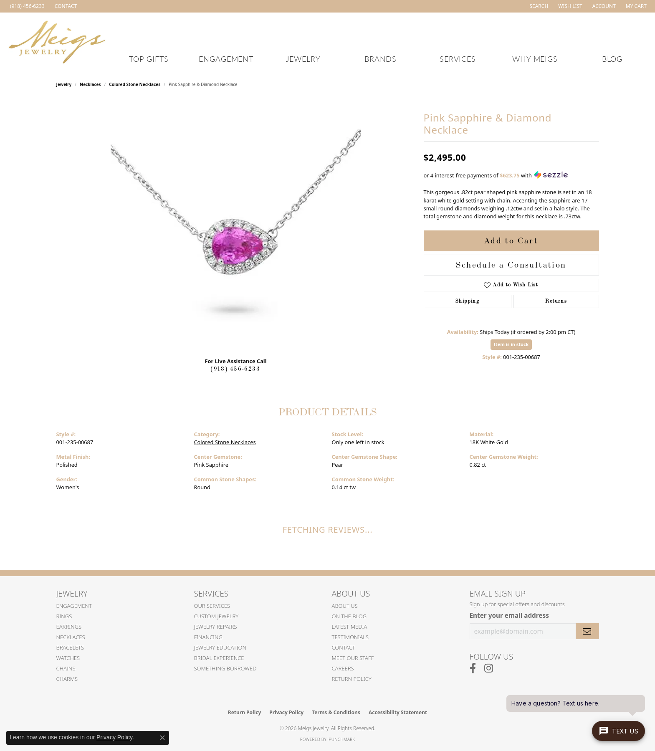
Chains (66, 668)
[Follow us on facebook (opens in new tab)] (473, 668)
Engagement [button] (226, 58)
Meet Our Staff (353, 658)
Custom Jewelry (216, 616)
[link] (26, 6)
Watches (68, 658)
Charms (67, 679)
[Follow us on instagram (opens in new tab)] (488, 668)
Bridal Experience (219, 658)
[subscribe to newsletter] (587, 631)
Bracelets (70, 647)
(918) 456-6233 (235, 369)
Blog (612, 58)
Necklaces (90, 84)
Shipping (467, 301)
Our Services (212, 605)
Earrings (69, 626)
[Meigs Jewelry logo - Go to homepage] (57, 41)
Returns (555, 301)
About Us (345, 605)
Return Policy (352, 679)
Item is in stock (511, 344)
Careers (343, 668)
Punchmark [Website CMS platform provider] (342, 739)
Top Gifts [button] (149, 58)
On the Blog (349, 616)
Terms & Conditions (336, 712)
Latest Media (349, 626)
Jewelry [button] (303, 58)
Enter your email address (509, 615)
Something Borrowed (225, 668)
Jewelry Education (220, 647)
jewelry (64, 84)
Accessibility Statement (398, 712)
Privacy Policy (286, 712)
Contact (343, 647)
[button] (538, 6)
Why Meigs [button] (535, 58)
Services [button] (458, 58)
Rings (64, 616)
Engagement (74, 605)
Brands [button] (380, 58)
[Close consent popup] (162, 737)
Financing (208, 637)
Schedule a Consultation (511, 265)
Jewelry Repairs (215, 626)
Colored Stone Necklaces (134, 84)
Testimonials (350, 637)
